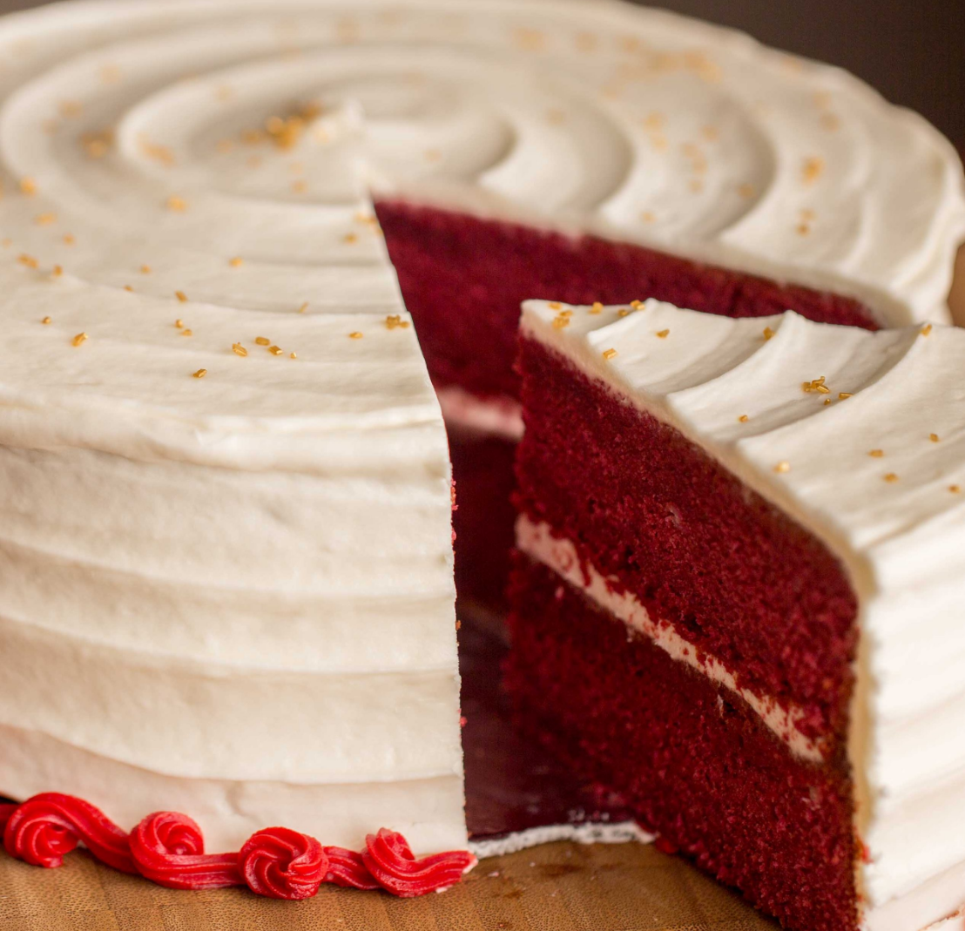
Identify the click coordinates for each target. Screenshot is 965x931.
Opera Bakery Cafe (130, 542)
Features (131, 699)
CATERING (131, 629)
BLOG (131, 647)
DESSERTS (130, 594)
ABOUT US (131, 664)
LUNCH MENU (130, 560)
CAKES (131, 682)
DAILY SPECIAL (131, 577)
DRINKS (131, 612)
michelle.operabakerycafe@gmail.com (140, 266)
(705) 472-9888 (131, 249)
